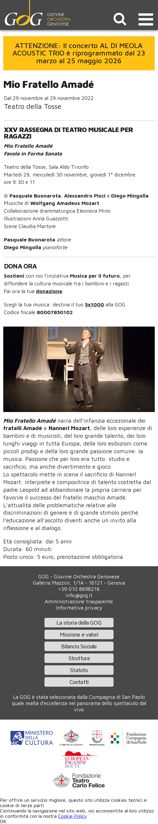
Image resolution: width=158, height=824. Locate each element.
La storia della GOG (79, 622)
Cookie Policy (72, 816)
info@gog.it (79, 595)
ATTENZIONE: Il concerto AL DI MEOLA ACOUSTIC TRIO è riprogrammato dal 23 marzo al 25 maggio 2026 (78, 53)
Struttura (79, 658)
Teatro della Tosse (32, 106)
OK (3, 821)
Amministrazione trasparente (79, 601)
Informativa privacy (79, 608)
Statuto (79, 669)
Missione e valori (79, 634)
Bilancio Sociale (79, 646)
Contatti (79, 681)
